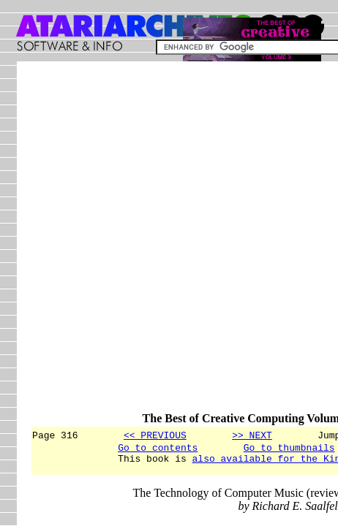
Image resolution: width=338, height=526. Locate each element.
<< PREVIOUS (155, 434)
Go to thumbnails (289, 449)
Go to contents (158, 449)
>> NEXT (252, 434)
